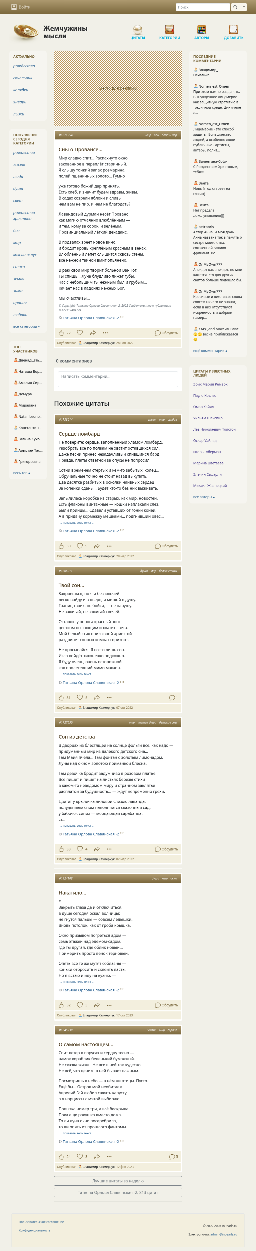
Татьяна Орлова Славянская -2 (91, 530)
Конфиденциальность (34, 1230)
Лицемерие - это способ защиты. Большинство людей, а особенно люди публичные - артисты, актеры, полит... (214, 139)
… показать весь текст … (77, 522)
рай (156, 135)
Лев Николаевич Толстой (214, 429)
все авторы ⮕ (204, 496)
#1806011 (65, 571)
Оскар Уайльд (204, 440)
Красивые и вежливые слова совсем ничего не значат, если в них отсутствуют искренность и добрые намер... (217, 307)
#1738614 (65, 419)
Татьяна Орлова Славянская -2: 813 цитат (118, 1192)
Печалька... (202, 75)
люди (18, 176)
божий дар (169, 135)
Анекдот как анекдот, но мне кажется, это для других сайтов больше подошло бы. (217, 274)
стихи (19, 266)
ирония (20, 302)
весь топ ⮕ (21, 472)
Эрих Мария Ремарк (210, 384)
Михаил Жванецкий (210, 485)
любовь (20, 314)
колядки (20, 90)
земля (18, 278)
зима (17, 290)
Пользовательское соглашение (41, 1222)
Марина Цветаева (208, 463)
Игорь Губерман (207, 451)
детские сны (168, 722)
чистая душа (147, 722)
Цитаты (138, 27)
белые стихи (168, 571)
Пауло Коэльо (204, 395)
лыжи (18, 114)
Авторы (202, 27)
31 (68, 697)
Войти (20, 7)
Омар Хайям (203, 406)
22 (68, 332)
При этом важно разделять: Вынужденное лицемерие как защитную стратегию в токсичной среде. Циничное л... (217, 102)
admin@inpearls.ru (223, 1234)
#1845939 (65, 1030)
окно (173, 878)
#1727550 (65, 722)
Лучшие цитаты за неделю (118, 1181)
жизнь (152, 1030)
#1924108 (65, 878)
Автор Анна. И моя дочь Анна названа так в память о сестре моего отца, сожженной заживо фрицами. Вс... (217, 242)
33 (68, 849)
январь (19, 102)
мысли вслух (25, 254)
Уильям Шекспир (207, 418)
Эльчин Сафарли (207, 474)
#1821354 (65, 135)
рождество (24, 66)
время (152, 419)
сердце (172, 419)
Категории (170, 27)
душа (144, 571)
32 (68, 1005)
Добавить (234, 27)
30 (68, 546)
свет (17, 200)
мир (148, 135)
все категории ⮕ (26, 326)
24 (68, 1156)
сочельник (22, 78)
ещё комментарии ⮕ (210, 350)
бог (16, 230)
